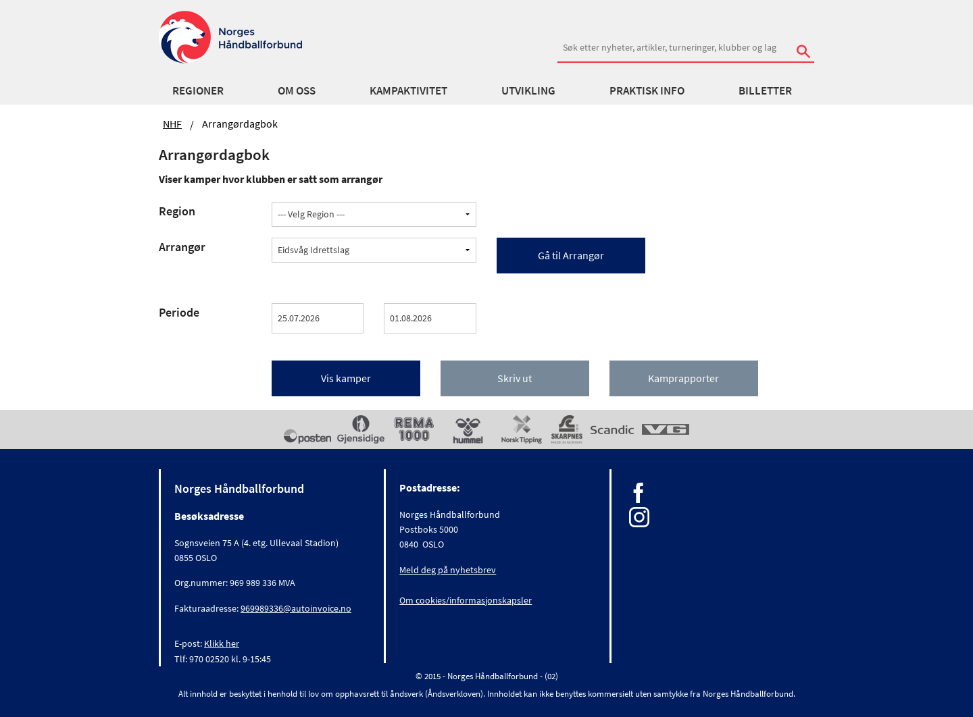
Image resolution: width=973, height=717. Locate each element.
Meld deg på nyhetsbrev (447, 570)
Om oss (297, 90)
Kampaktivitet (408, 90)
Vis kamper (346, 378)
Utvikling (528, 90)
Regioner (198, 90)
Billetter (765, 90)
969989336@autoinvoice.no (296, 608)
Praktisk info (646, 90)
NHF (172, 123)
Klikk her (221, 643)
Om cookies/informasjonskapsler (465, 600)
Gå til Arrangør (571, 255)
